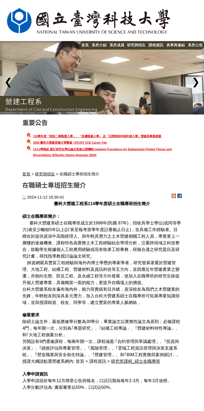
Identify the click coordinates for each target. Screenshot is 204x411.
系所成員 (116, 45)
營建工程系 (23, 101)
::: (24, 197)
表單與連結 (175, 45)
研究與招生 (136, 45)
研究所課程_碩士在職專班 (135, 361)
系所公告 (195, 45)
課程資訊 (155, 45)
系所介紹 (99, 45)
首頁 (85, 45)
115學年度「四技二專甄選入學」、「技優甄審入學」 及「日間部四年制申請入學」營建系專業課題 (97, 136)
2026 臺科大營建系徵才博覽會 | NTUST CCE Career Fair (70, 142)
